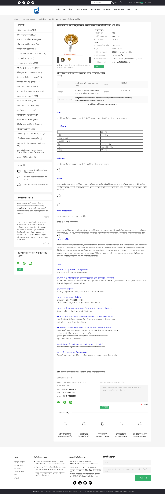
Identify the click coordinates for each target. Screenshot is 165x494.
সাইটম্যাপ (17, 478)
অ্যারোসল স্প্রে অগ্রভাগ (25, 105)
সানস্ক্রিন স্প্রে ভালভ (24, 110)
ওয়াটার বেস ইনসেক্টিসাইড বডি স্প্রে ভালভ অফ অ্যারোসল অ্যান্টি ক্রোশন (83, 435)
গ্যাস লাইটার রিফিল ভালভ (27, 39)
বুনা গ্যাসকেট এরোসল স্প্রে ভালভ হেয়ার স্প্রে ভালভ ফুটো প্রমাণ (102, 435)
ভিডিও (71, 9)
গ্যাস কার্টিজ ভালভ (24, 35)
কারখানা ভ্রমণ (95, 9)
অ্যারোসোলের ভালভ (98, 372)
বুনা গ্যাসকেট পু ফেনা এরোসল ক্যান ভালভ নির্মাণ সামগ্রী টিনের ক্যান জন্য (139, 435)
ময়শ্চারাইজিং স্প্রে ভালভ (26, 115)
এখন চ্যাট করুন (134, 3)
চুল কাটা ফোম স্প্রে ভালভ (26, 82)
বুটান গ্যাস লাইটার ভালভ (26, 44)
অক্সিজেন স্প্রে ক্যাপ (24, 129)
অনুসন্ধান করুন (116, 3)
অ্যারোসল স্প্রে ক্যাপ (24, 101)
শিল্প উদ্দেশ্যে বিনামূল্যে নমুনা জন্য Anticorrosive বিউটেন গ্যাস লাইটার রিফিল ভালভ (84, 463)
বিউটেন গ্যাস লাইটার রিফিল (27, 124)
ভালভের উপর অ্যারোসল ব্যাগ (28, 91)
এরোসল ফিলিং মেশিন (25, 157)
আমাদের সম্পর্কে (82, 9)
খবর (128, 9)
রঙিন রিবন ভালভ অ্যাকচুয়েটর (28, 138)
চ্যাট (97, 66)
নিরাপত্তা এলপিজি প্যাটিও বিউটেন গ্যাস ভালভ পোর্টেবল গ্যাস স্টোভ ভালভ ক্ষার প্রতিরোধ (51, 468)
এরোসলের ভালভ (85, 372)
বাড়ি (57, 9)
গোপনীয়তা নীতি (38, 492)
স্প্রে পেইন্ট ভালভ (23, 58)
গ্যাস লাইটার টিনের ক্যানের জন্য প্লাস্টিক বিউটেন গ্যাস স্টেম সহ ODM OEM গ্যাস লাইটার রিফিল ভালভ (85, 469)
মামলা (136, 9)
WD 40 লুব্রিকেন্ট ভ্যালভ (26, 68)
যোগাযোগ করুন (119, 9)
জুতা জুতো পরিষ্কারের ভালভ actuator (31, 143)
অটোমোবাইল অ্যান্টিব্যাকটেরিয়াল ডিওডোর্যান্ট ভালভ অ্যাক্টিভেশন (29, 151)
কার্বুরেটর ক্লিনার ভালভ (25, 63)
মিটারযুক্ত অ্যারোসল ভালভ (27, 72)
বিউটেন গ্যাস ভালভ (24, 30)
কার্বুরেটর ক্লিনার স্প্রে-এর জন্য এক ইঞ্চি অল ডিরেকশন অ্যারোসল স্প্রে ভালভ (121, 435)
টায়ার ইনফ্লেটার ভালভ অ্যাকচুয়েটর (30, 134)
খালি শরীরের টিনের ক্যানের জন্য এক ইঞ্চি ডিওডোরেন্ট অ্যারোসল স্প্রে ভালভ (65, 435)
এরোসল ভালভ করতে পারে (69, 372)
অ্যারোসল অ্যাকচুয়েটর (25, 96)
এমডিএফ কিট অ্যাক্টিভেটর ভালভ (29, 54)
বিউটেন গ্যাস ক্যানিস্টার (25, 49)
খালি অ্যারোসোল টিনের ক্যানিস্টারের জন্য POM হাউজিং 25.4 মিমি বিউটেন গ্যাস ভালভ (50, 463)
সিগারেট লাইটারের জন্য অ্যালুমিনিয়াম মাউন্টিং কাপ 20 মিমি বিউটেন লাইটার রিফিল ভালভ (85, 475)
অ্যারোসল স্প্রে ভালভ (30, 19)
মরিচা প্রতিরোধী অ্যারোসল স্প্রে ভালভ (36, 185)
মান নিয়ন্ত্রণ (106, 9)
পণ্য (64, 9)
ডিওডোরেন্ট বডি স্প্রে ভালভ (27, 77)
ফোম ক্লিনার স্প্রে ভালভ (25, 87)
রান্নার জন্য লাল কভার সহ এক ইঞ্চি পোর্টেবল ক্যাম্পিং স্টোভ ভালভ (50, 474)
